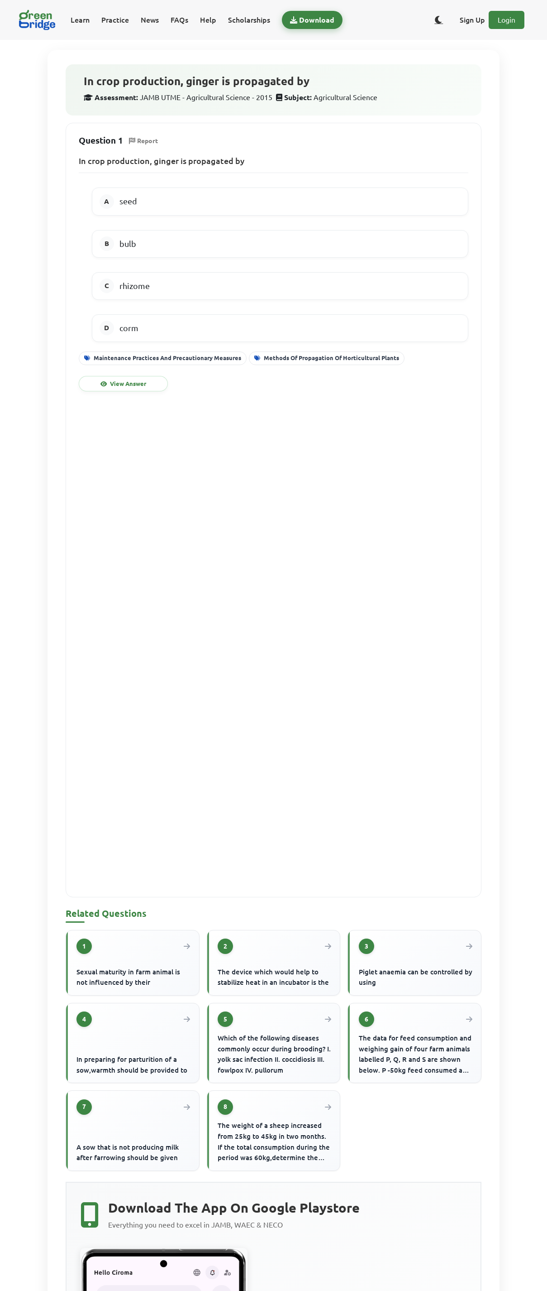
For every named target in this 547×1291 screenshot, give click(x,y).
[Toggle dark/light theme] (439, 20)
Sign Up (472, 20)
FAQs (179, 20)
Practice (115, 20)
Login (506, 20)
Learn (80, 20)
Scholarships (249, 20)
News (150, 20)
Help (208, 20)
